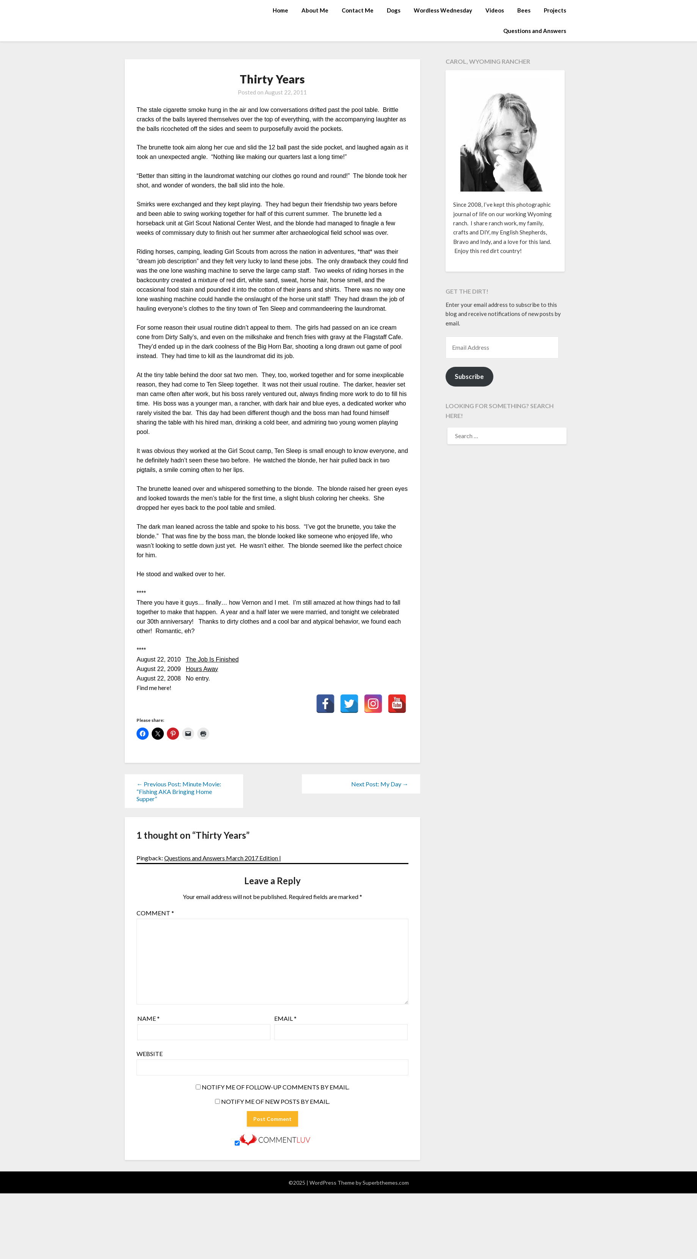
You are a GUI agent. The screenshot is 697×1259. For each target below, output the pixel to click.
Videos (494, 10)
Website (150, 1053)
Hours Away (202, 669)
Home (280, 10)
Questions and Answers (534, 30)
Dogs (393, 10)
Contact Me (358, 10)
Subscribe (469, 376)
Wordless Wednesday (443, 10)
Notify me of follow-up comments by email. (275, 1087)
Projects (555, 10)
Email (285, 1018)
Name (148, 1018)
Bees (524, 10)
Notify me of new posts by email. (275, 1101)
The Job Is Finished (212, 659)
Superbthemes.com (386, 1182)
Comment (155, 912)
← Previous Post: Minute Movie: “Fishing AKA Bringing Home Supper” (179, 791)
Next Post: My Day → (379, 783)
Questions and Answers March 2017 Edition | (222, 857)
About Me (314, 10)
